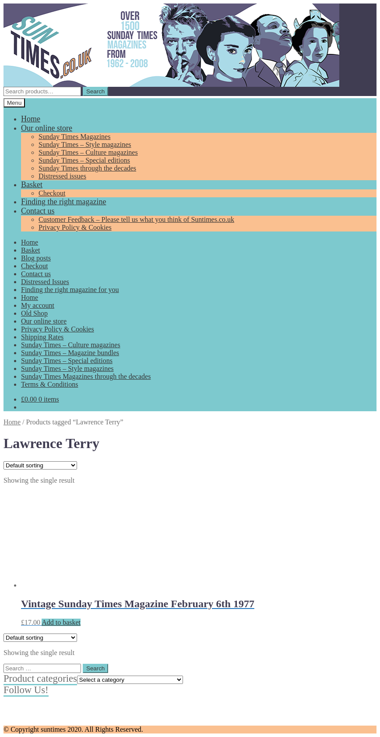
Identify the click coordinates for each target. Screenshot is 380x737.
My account (37, 305)
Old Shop (34, 313)
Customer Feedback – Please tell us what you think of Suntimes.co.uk (136, 219)
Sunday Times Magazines (74, 136)
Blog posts (36, 258)
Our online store (46, 128)
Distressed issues (62, 176)
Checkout (52, 193)
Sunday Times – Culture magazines (88, 152)
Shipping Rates (42, 337)
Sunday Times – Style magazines (85, 144)
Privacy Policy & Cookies (75, 227)
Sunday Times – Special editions (84, 160)
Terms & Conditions (49, 384)
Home (30, 118)
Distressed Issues (45, 281)
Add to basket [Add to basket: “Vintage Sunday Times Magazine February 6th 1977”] (61, 622)
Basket (31, 184)
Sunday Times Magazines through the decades (86, 376)
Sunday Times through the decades (87, 168)
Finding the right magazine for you (70, 289)
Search (95, 91)
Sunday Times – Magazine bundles (70, 352)
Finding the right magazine (63, 201)
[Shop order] (40, 465)
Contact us (38, 211)
